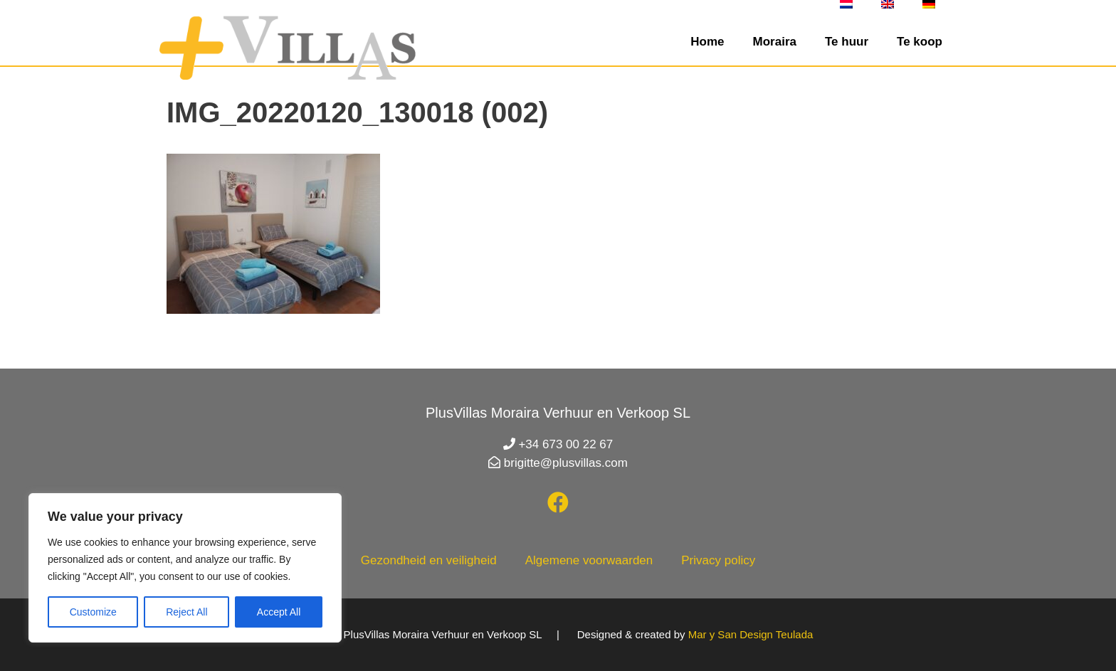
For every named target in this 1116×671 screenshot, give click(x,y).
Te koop (919, 41)
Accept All (278, 612)
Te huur (846, 41)
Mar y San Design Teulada (751, 634)
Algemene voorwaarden (589, 560)
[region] (185, 568)
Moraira (774, 41)
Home (707, 41)
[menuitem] (846, 4)
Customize (93, 612)
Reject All (186, 612)
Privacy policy (718, 560)
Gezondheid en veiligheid (429, 560)
